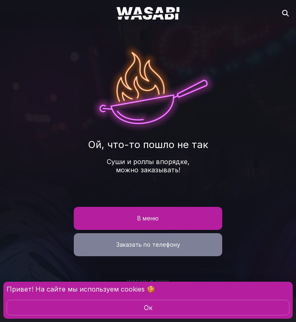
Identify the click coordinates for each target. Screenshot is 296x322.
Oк (148, 307)
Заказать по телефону (148, 244)
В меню (148, 218)
